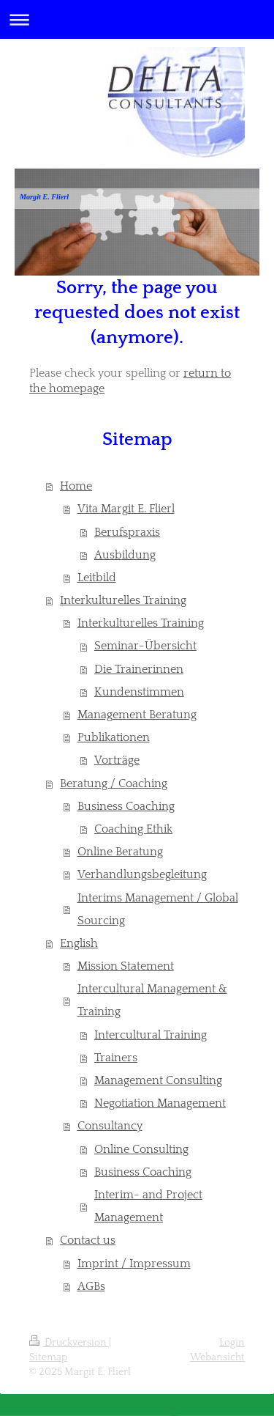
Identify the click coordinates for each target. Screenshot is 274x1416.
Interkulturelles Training (123, 600)
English (79, 943)
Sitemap (48, 1357)
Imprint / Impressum (134, 1264)
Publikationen (113, 737)
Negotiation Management (160, 1103)
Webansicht (217, 1357)
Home (76, 486)
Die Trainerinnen (138, 669)
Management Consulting (158, 1080)
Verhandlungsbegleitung (142, 875)
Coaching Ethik (133, 829)
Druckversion (69, 1343)
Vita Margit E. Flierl (126, 509)
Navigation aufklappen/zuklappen (137, 19)
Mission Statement (125, 966)
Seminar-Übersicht (145, 646)
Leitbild (96, 578)
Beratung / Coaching (113, 784)
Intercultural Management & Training (152, 1000)
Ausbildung (125, 555)
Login (232, 1343)
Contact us (87, 1240)
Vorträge (117, 760)
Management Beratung (137, 715)
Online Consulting (141, 1149)
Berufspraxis (127, 532)
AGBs (91, 1286)
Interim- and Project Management (148, 1206)
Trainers (115, 1058)
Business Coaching (126, 806)
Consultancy (109, 1126)
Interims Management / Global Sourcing (157, 909)
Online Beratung (120, 852)
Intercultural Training (150, 1035)
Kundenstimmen (139, 692)
